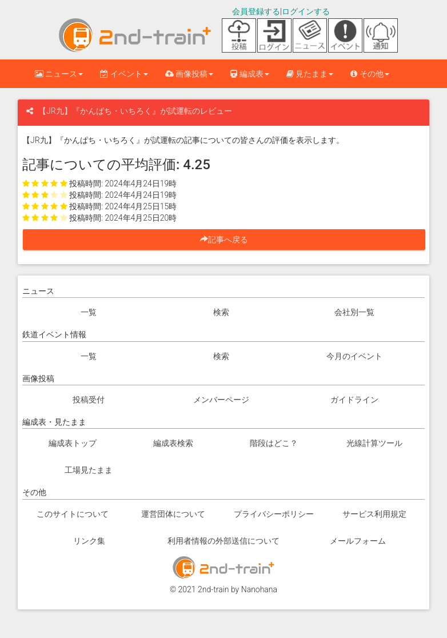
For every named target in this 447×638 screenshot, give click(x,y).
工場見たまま (89, 469)
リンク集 (89, 540)
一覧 (89, 312)
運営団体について (173, 514)
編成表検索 (173, 443)
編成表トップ (73, 443)
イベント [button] (123, 73)
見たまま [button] (309, 73)
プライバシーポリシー (274, 514)
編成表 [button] (249, 73)
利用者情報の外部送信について (223, 540)
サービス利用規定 (374, 514)
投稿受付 (89, 399)
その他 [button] (369, 73)
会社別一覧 (354, 312)
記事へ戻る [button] (228, 239)
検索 (221, 312)
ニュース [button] (59, 73)
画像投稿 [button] (189, 73)
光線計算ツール (374, 443)
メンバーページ (221, 399)
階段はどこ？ (274, 443)
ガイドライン (354, 399)
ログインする (306, 11)
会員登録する (256, 11)
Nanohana (259, 589)
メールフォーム (358, 540)
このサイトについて (73, 514)
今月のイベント (354, 356)
